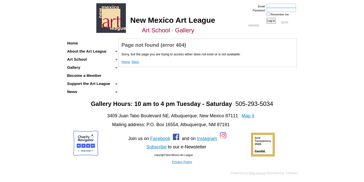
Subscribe (156, 146)
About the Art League (87, 51)
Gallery (73, 67)
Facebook (160, 138)
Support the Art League (88, 83)
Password (258, 10)
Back (135, 62)
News (72, 91)
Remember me (280, 14)
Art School (77, 59)
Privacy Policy (182, 162)
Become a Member (84, 75)
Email (260, 6)
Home (72, 43)
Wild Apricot (257, 173)
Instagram (207, 138)
